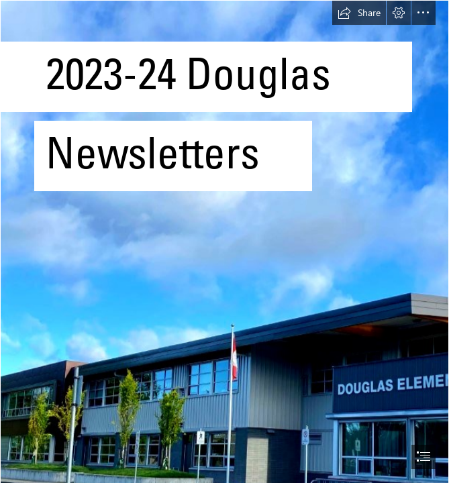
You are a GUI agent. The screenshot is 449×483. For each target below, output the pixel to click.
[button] (359, 13)
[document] (224, 241)
